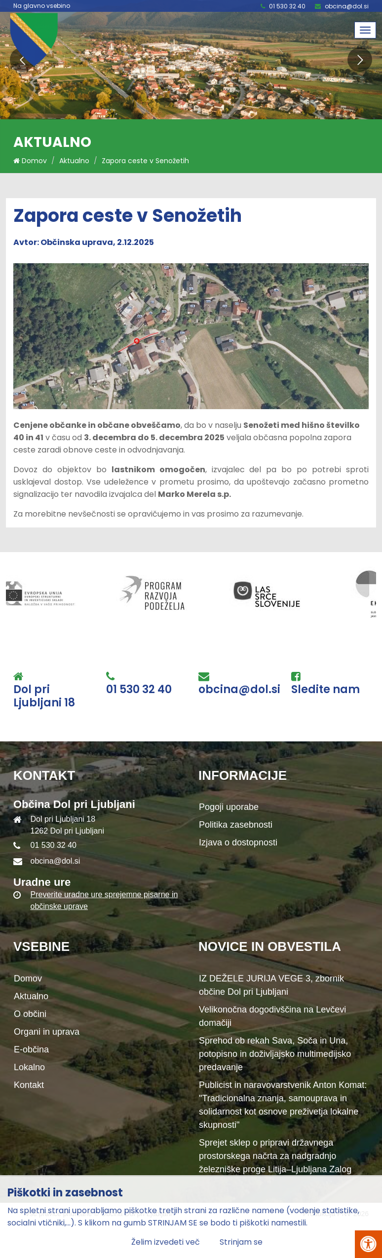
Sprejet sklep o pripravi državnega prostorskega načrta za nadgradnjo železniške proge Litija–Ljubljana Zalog (275, 1156)
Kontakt (29, 1085)
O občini (30, 1014)
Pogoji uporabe (229, 807)
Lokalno (29, 1067)
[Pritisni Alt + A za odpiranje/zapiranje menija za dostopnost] (368, 1244)
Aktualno (74, 161)
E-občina (31, 1049)
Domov (30, 161)
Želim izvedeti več (165, 1242)
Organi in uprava (46, 1032)
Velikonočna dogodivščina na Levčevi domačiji (272, 1016)
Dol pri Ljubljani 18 (44, 696)
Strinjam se (241, 1242)
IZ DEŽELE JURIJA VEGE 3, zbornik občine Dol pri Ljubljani (271, 985)
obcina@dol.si (347, 6)
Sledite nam (325, 689)
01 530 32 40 (287, 6)
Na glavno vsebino (41, 5)
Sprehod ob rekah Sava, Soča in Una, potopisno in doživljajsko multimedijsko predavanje (275, 1054)
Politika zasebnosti (235, 825)
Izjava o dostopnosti (238, 842)
